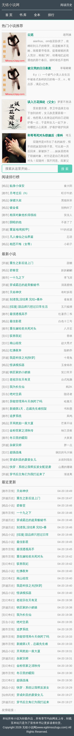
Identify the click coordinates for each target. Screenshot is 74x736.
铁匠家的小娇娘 (20, 372)
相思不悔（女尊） (21, 244)
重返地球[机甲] (19, 229)
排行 (51, 15)
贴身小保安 (17, 185)
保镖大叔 (16, 200)
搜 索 (64, 168)
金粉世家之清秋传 (21, 430)
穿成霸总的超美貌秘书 (24, 284)
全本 (37, 15)
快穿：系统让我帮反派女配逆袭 (30, 466)
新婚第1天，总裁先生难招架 (28, 408)
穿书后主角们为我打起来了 (27, 474)
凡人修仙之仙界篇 (21, 236)
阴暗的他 (16, 222)
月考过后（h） (19, 193)
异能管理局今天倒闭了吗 (26, 401)
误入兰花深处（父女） (42, 102)
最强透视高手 (18, 314)
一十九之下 (17, 277)
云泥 (30, 34)
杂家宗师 (16, 445)
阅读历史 (66, 4)
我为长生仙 (17, 386)
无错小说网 (11, 5)
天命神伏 (16, 292)
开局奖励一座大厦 (21, 423)
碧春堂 (14, 270)
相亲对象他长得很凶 (23, 215)
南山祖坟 (16, 343)
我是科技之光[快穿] (22, 357)
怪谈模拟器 (17, 365)
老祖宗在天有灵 (20, 379)
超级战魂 (16, 452)
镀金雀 (14, 207)
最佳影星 (16, 321)
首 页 (8, 15)
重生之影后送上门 (21, 263)
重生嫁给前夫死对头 (23, 328)
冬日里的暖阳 (18, 437)
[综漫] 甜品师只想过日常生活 (29, 306)
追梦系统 (16, 416)
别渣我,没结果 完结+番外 (26, 299)
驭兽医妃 (16, 335)
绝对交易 (16, 394)
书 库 (22, 15)
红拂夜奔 (16, 350)
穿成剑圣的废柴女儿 (23, 459)
